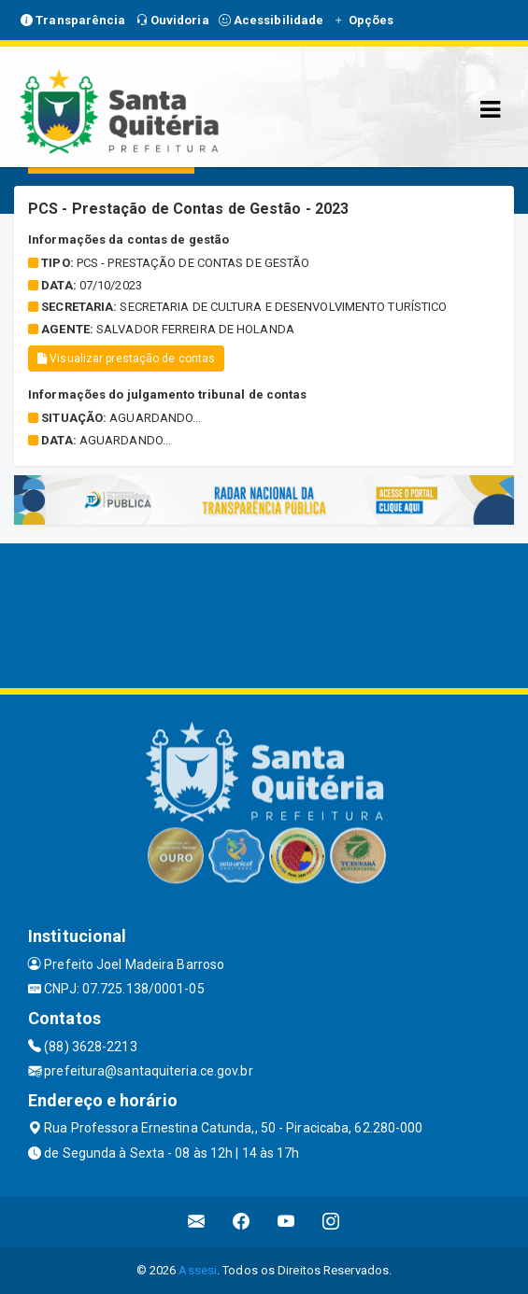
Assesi (197, 1270)
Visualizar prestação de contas (126, 358)
